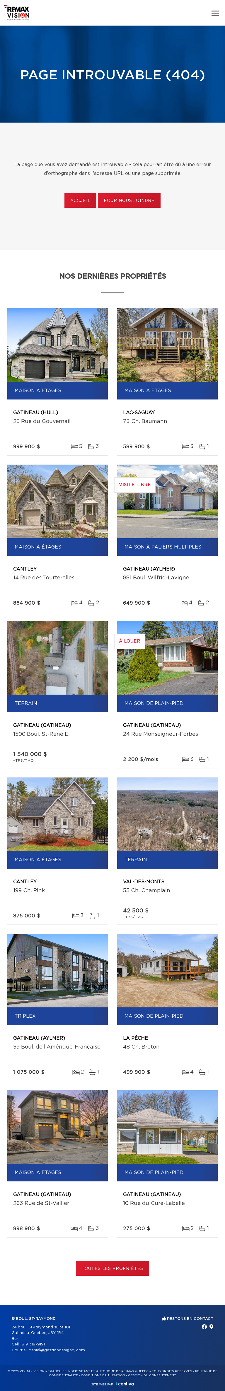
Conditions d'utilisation (103, 1375)
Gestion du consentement (152, 1375)
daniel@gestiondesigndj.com (57, 1350)
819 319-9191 (33, 1344)
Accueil (80, 201)
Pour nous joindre (129, 201)
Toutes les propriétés (113, 1269)
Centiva (124, 1384)
